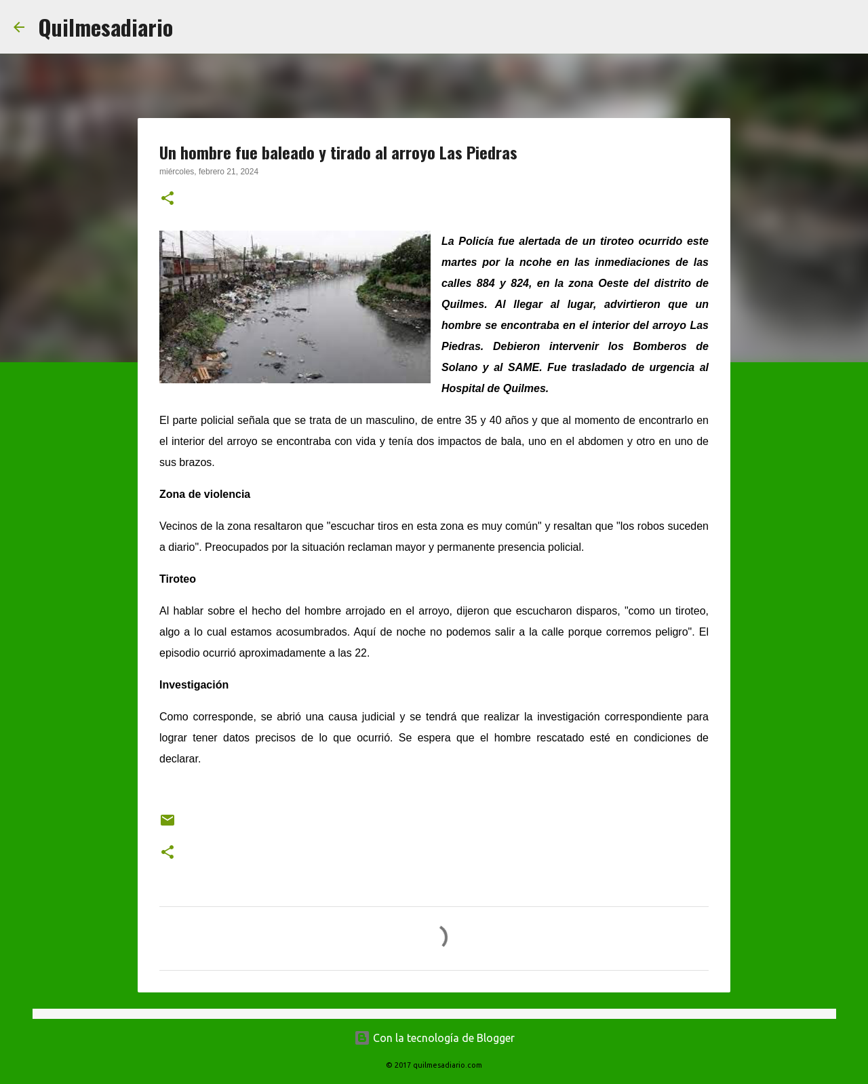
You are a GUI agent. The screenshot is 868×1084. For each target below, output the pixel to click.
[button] (167, 199)
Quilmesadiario (105, 27)
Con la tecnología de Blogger (434, 1038)
